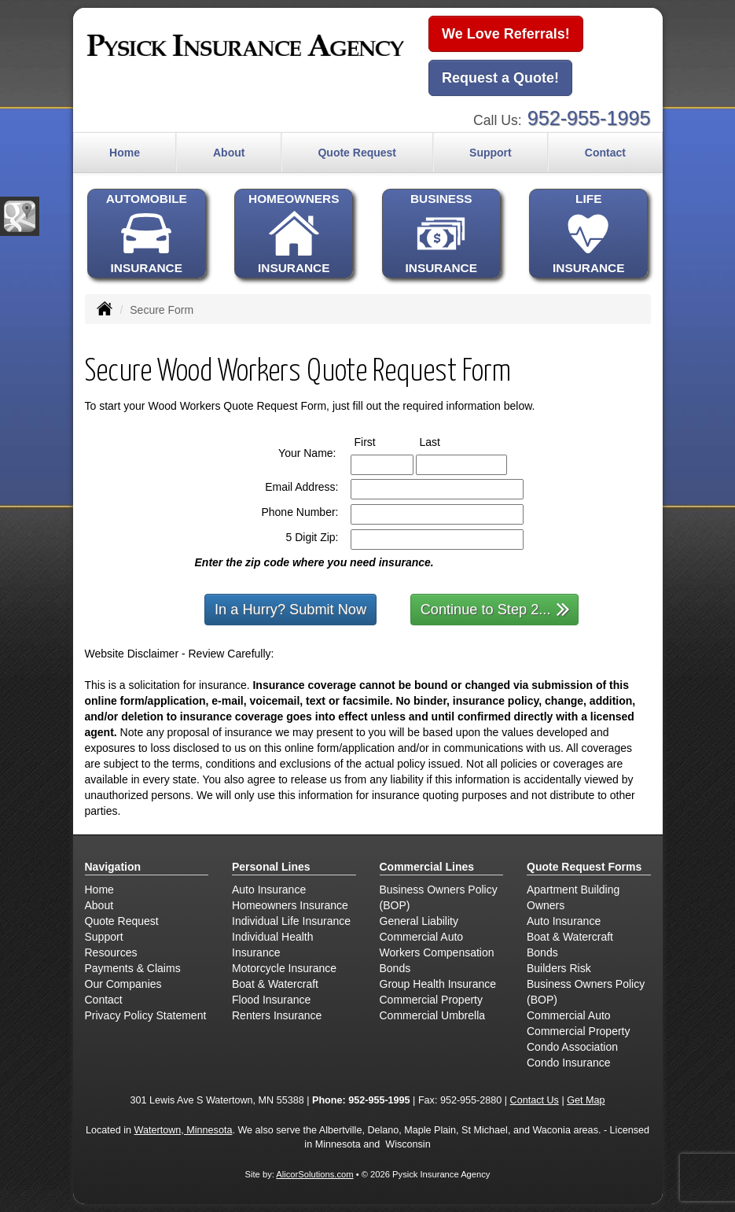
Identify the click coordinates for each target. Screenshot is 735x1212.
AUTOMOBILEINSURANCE (146, 233)
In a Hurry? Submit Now (290, 609)
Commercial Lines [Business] (427, 866)
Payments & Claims (133, 968)
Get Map (586, 1100)
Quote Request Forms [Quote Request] (584, 866)
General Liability (419, 921)
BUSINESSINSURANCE (441, 233)
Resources (111, 952)
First (380, 441)
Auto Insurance (269, 889)
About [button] (228, 152)
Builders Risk (559, 968)
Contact (605, 152)
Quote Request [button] (357, 152)
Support (104, 936)
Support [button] (490, 152)
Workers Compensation (437, 952)
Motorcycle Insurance (284, 968)
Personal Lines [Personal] (271, 866)
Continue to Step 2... (496, 608)
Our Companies (123, 984)
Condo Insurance (569, 1062)
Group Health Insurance (438, 984)
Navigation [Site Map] (113, 866)
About (99, 905)
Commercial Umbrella (433, 1015)
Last (444, 441)
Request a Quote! (500, 78)
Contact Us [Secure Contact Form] (534, 1100)
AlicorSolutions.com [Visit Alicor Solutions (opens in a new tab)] (314, 1174)
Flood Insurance (271, 999)
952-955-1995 (589, 118)
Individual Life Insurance (291, 921)
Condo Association (572, 1047)
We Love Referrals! (506, 34)
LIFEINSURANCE (588, 233)
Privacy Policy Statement (146, 1015)
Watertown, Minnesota (183, 1130)
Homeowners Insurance (290, 905)
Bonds (395, 968)
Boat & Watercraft (275, 984)
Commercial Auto (422, 936)
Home (124, 152)
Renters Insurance (277, 1015)
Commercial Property (431, 999)
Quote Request (122, 921)
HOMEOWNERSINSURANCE (293, 233)
